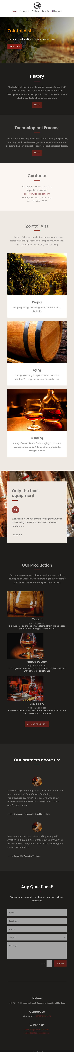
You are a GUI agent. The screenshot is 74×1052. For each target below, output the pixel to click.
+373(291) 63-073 (42, 1016)
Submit (60, 963)
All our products (37, 724)
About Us (15, 46)
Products (35, 11)
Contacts (45, 11)
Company (23, 11)
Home (14, 11)
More (37, 105)
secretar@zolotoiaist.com (37, 193)
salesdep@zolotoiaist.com (37, 1033)
